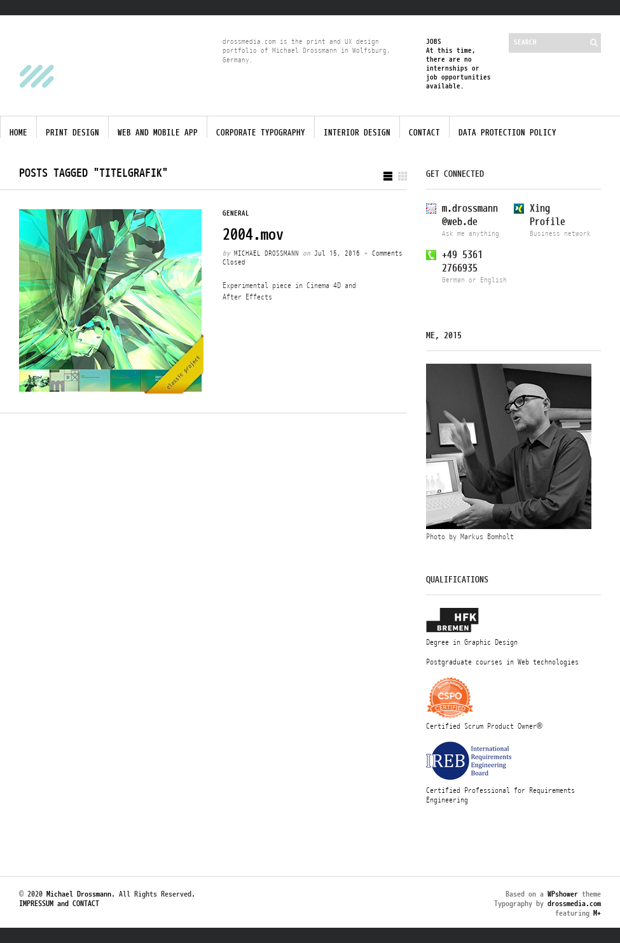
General (236, 213)
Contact (424, 132)
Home (18, 132)
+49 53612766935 (462, 261)
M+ (597, 913)
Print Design (72, 132)
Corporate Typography (260, 132)
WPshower (563, 894)
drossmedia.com (574, 903)
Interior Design (357, 132)
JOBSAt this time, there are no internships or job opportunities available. (458, 64)
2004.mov (253, 235)
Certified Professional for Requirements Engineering (508, 790)
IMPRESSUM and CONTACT (59, 904)
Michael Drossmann (266, 255)
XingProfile (547, 215)
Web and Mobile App (158, 132)
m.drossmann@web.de (470, 215)
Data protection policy (507, 132)
